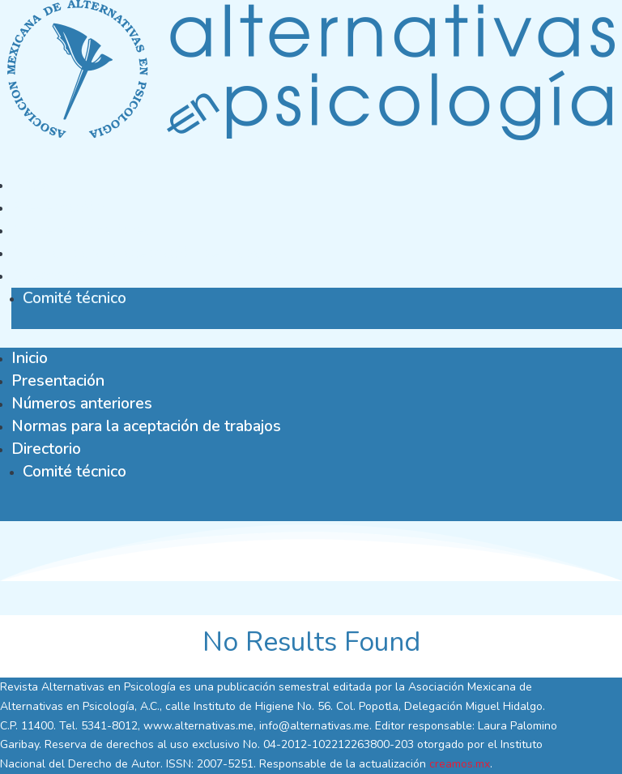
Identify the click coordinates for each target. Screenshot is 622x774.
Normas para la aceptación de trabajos (146, 252)
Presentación (57, 207)
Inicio (29, 184)
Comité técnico (74, 298)
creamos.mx (459, 764)
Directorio (46, 275)
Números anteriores (81, 230)
